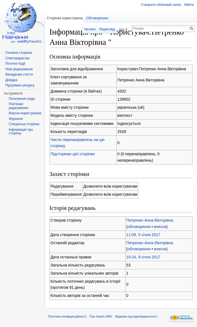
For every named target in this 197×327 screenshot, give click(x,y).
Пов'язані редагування (18, 106)
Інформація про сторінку (21, 131)
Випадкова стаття (19, 74)
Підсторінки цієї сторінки (73, 154)
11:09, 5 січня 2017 (143, 234)
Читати (89, 29)
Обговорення (97, 18)
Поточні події (15, 64)
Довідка (11, 80)
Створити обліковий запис (161, 5)
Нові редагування (19, 69)
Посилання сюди (22, 99)
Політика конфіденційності (67, 316)
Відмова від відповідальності (136, 316)
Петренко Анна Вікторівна (149, 220)
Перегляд (107, 29)
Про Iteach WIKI (101, 316)
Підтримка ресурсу (20, 85)
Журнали (16, 119)
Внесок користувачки (25, 113)
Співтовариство (17, 58)
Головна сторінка (18, 53)
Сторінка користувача (65, 18)
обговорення (139, 226)
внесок (160, 226)
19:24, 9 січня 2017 (143, 257)
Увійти (189, 5)
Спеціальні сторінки (24, 124)
